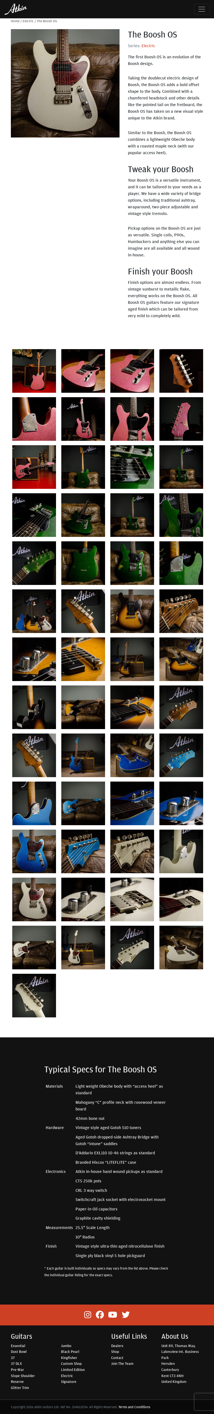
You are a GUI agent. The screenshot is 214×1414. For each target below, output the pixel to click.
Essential (18, 1345)
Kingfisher (69, 1357)
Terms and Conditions (134, 1407)
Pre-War (17, 1369)
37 (13, 1357)
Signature (68, 1381)
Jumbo (66, 1345)
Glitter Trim (20, 1387)
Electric (28, 21)
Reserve (17, 1381)
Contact (117, 1357)
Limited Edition (73, 1369)
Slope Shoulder (23, 1375)
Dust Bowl (19, 1351)
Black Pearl (70, 1351)
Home (15, 21)
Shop (115, 1351)
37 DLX (16, 1363)
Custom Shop (71, 1363)
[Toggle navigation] (202, 9)
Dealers (117, 1345)
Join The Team (122, 1363)
